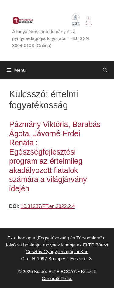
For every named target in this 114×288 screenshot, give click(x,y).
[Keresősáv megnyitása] (105, 70)
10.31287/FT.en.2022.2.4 (48, 206)
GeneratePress (57, 278)
